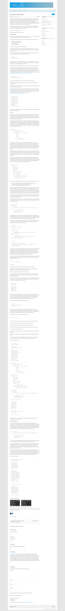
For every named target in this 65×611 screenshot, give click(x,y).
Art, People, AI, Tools (35, 520)
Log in (42, 40)
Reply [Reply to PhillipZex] (10, 562)
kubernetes (14, 516)
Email (11, 584)
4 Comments (38, 16)
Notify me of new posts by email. (14, 598)
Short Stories (43, 34)
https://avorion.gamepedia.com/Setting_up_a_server (17, 93)
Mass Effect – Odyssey (44, 31)
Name (11, 580)
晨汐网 (13, 544)
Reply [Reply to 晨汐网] (10, 548)
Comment (11, 570)
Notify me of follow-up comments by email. (16, 595)
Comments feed (44, 43)
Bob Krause (12, 16)
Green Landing (43, 25)
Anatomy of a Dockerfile (45, 20)
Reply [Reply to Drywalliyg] (10, 533)
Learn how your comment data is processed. (27, 602)
